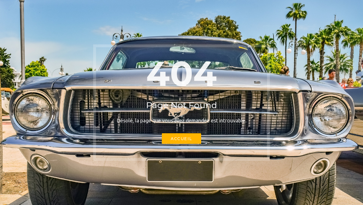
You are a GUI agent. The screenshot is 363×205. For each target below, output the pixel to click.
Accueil (181, 138)
